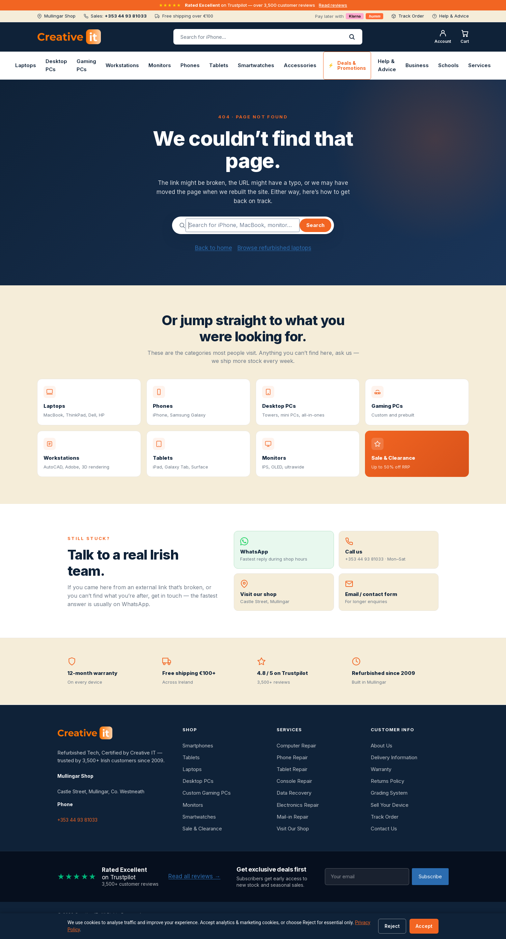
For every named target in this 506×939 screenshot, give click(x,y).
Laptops (25, 65)
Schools (448, 65)
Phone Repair (292, 757)
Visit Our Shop (293, 828)
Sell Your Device (390, 805)
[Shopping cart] (464, 37)
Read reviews (333, 5)
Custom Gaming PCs (206, 793)
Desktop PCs (56, 65)
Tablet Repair (292, 769)
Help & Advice (387, 65)
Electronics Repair (298, 805)
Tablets (218, 65)
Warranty (381, 769)
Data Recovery (294, 793)
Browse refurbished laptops (274, 248)
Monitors (159, 65)
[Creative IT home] (69, 36)
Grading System (389, 793)
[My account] (442, 37)
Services (479, 65)
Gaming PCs (86, 65)
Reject (392, 926)
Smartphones (197, 745)
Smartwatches (256, 65)
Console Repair (294, 781)
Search (315, 225)
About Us (381, 745)
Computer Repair (296, 745)
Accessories (300, 65)
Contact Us (384, 828)
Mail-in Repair (292, 817)
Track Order (384, 817)
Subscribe (430, 876)
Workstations (122, 65)
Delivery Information (394, 757)
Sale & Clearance (202, 828)
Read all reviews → (194, 876)
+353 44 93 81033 (77, 820)
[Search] (352, 36)
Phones (190, 65)
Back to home (213, 248)
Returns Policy (387, 781)
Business (417, 65)
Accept (424, 926)
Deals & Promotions (351, 65)
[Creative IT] (84, 733)
